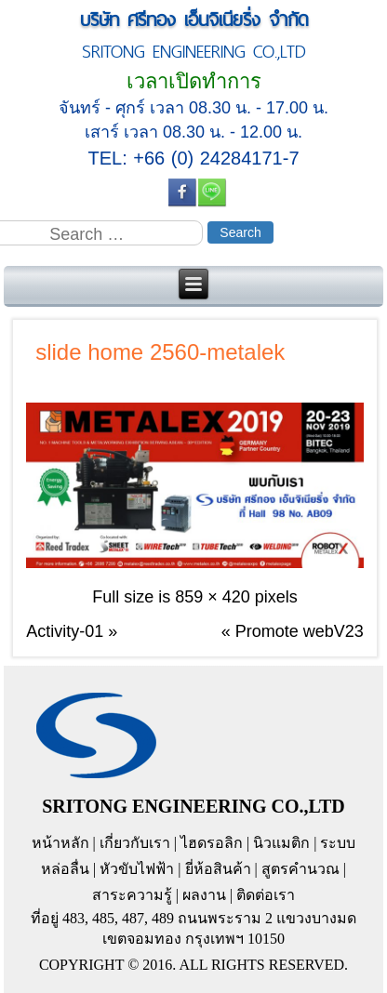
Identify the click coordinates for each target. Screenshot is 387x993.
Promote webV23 (299, 631)
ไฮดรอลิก (211, 843)
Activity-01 (64, 631)
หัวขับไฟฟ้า (137, 869)
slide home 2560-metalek (160, 351)
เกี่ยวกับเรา (135, 843)
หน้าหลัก (60, 843)
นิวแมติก (281, 843)
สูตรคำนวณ (300, 869)
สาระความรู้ (132, 895)
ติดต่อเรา (265, 895)
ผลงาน (204, 895)
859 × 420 (212, 597)
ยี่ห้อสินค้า (218, 869)
